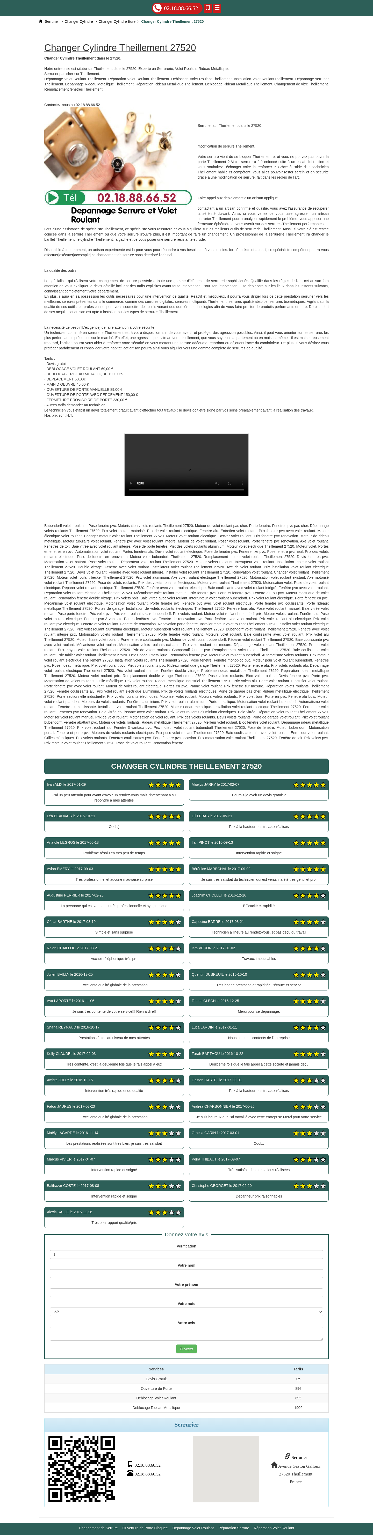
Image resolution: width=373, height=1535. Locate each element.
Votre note (186, 1304)
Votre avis (186, 1323)
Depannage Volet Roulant (193, 1527)
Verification (186, 1246)
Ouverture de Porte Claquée (145, 1527)
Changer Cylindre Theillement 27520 (186, 465)
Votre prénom (186, 1284)
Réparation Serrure (233, 1527)
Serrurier (294, 1457)
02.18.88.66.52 (175, 8)
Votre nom (186, 1265)
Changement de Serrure (98, 1527)
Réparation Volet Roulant (274, 1527)
